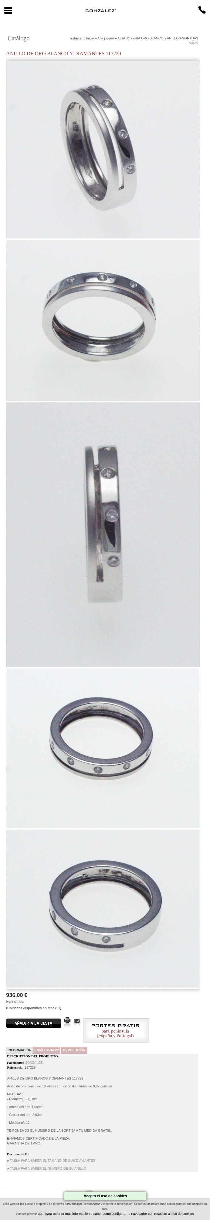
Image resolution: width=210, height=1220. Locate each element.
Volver (193, 43)
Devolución (74, 1050)
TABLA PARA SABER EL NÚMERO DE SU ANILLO (48, 1168)
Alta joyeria (105, 38)
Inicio (90, 38)
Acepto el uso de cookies (105, 1196)
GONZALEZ (33, 1062)
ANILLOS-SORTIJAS (182, 38)
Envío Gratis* (46, 1050)
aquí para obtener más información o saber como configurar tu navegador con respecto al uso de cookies (116, 1213)
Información (20, 1050)
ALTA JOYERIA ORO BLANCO (140, 38)
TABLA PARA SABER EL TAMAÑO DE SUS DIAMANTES (52, 1160)
